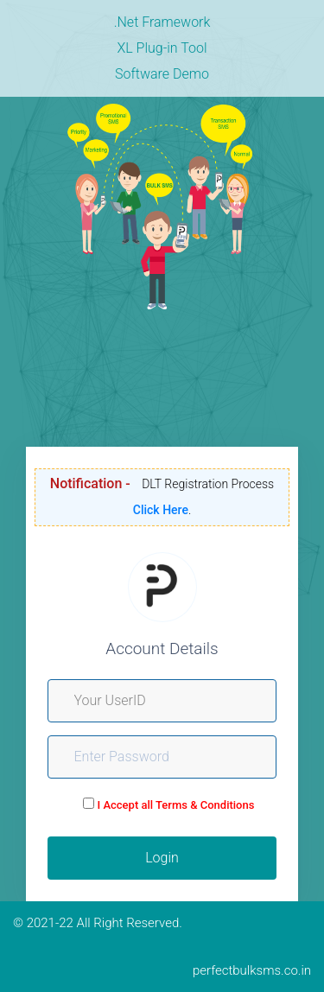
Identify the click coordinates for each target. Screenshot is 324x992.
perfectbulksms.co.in (252, 970)
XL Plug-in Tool (161, 48)
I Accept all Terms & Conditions (176, 804)
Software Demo (162, 74)
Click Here (160, 510)
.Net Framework (162, 22)
